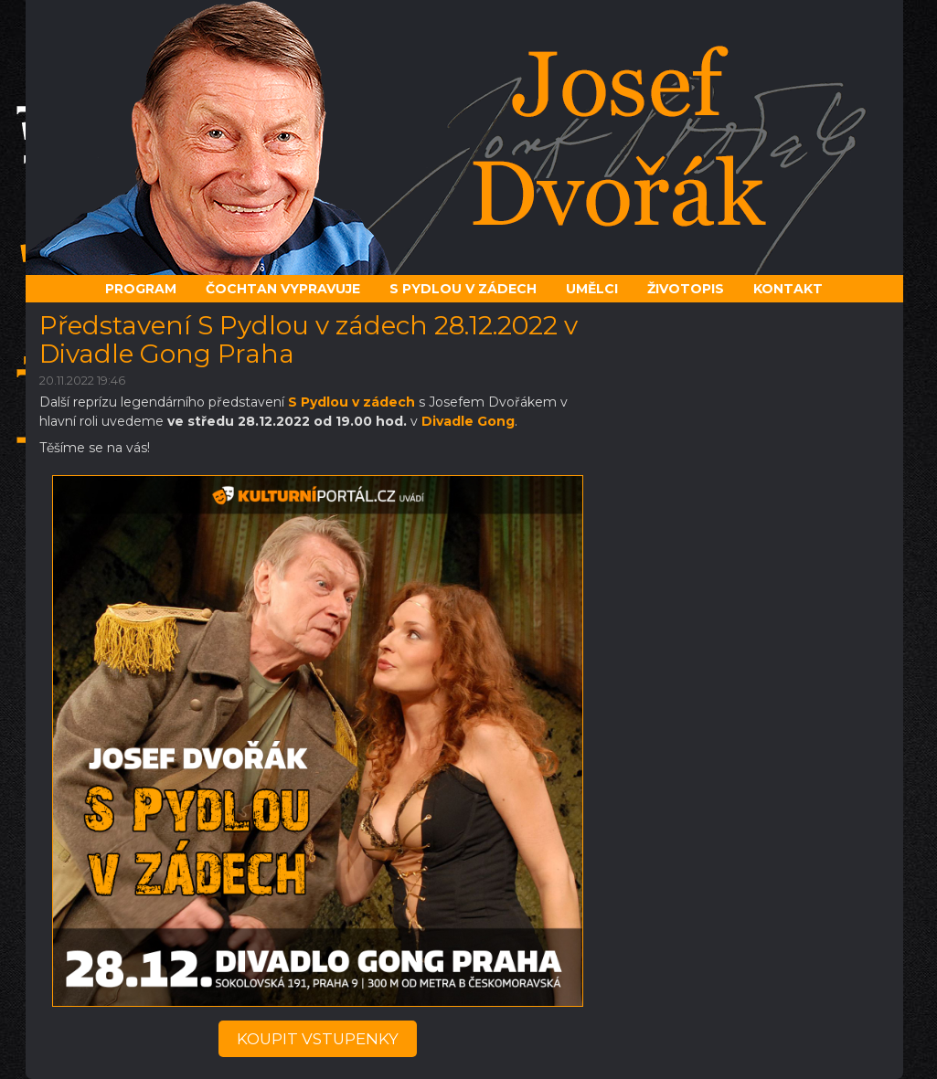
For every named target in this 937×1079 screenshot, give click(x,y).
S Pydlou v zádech (351, 402)
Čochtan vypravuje (283, 288)
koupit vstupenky (318, 1039)
